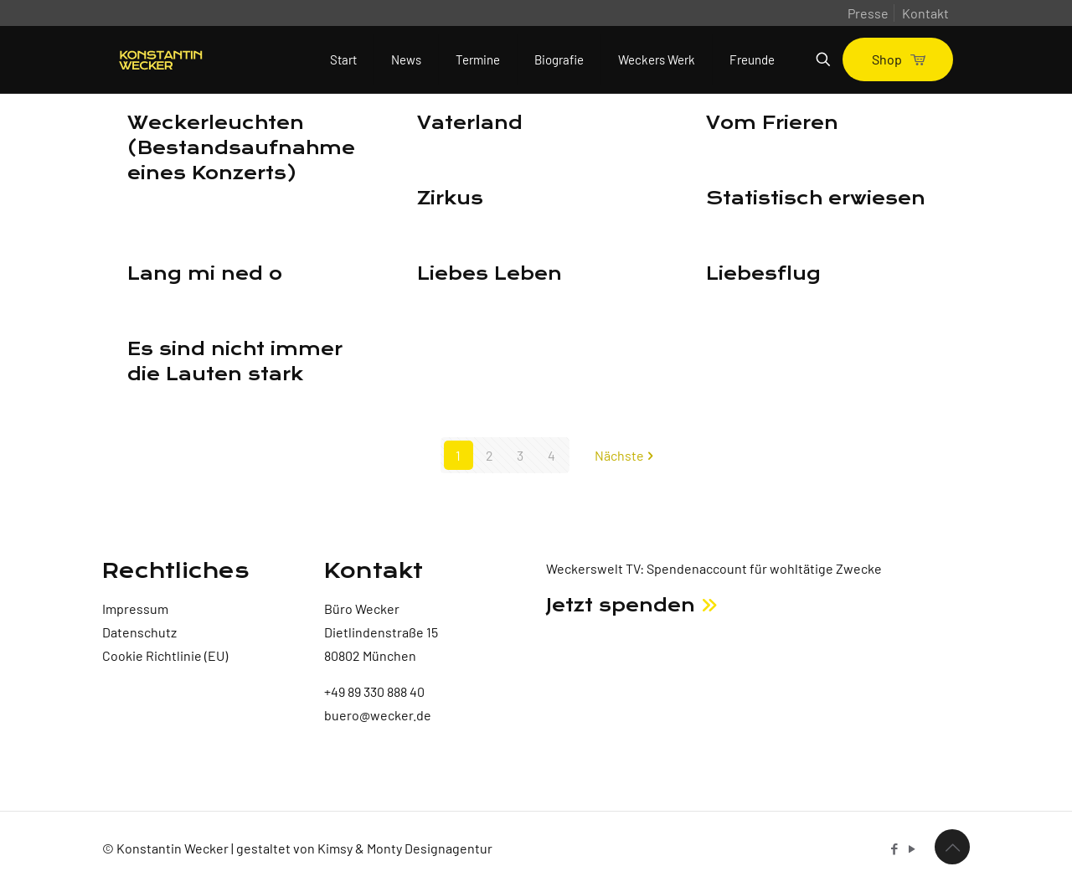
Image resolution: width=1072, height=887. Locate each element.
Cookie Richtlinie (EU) (165, 655)
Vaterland (470, 123)
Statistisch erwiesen (815, 198)
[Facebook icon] (894, 848)
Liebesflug (763, 274)
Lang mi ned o (204, 274)
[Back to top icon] (952, 846)
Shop (898, 59)
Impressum (135, 608)
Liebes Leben (489, 274)
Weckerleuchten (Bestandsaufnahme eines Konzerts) (241, 148)
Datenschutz (139, 632)
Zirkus (450, 198)
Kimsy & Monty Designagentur (404, 848)
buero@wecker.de (377, 715)
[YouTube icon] (911, 848)
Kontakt (925, 13)
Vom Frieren (772, 123)
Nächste (626, 455)
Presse (868, 13)
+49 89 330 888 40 (374, 691)
